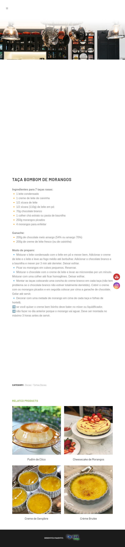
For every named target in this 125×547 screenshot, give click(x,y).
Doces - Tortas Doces (35, 385)
